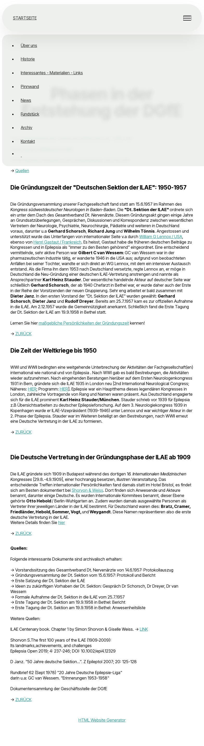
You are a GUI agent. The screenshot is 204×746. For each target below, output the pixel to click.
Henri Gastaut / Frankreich (57, 242)
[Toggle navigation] (187, 18)
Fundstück (30, 114)
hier (61, 522)
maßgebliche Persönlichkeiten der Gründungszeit (84, 323)
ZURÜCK (23, 333)
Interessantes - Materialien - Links (52, 72)
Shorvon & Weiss (87, 490)
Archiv (26, 127)
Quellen (22, 170)
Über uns (29, 45)
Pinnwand (30, 86)
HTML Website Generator (102, 720)
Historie (28, 59)
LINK (144, 629)
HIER (32, 389)
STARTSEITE (25, 18)
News (26, 100)
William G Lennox (155, 236)
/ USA (177, 236)
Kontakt (28, 141)
